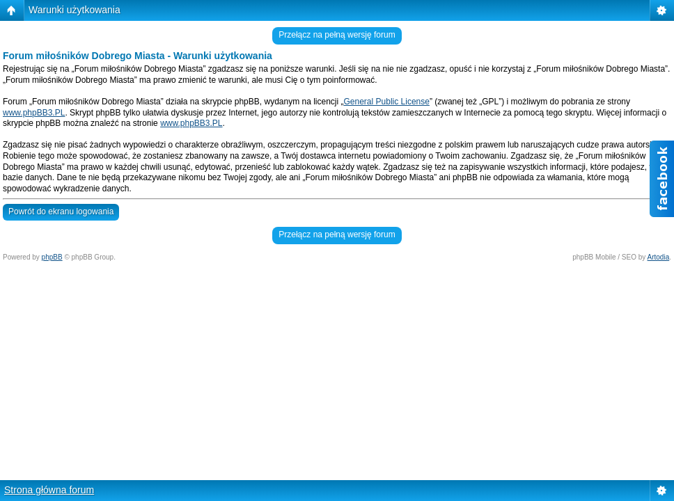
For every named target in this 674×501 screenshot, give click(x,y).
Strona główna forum (49, 489)
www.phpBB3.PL (34, 113)
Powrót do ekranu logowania (60, 211)
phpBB (52, 257)
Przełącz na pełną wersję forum (337, 35)
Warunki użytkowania (74, 9)
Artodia (659, 257)
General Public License (387, 101)
